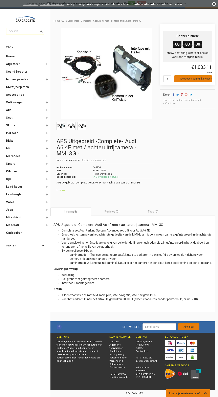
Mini (9, 148)
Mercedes (13, 156)
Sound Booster (17, 71)
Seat (9, 117)
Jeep (9, 209)
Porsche (12, 133)
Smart (10, 163)
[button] (47, 64)
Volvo (10, 202)
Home (10, 56)
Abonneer (188, 326)
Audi (9, 110)
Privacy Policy (116, 354)
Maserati (12, 225)
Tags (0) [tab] (153, 211)
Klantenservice (117, 367)
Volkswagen (14, 102)
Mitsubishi (13, 217)
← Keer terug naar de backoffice (43, 4)
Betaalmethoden (118, 357)
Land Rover (14, 186)
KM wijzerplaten (17, 87)
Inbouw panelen (17, 79)
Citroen (11, 171)
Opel (9, 179)
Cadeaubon (14, 232)
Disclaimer (115, 351)
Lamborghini (15, 194)
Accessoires (15, 94)
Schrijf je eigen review (94, 160)
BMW (9, 140)
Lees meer (61, 190)
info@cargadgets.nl (120, 377)
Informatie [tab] (71, 211)
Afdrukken (170, 103)
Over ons (114, 341)
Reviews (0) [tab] (112, 211)
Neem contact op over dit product (183, 100)
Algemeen (13, 64)
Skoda (10, 125)
